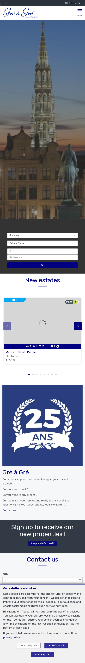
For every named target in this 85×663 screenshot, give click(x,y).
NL (79, 3)
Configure (30, 645)
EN (72, 3)
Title (5, 574)
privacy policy (11, 637)
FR (66, 3)
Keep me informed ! (42, 543)
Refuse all (58, 645)
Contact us (9, 510)
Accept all (44, 654)
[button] (42, 251)
